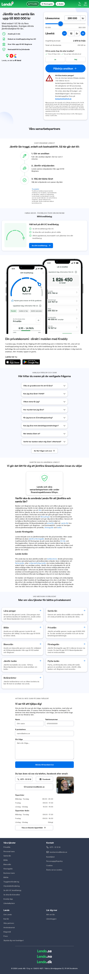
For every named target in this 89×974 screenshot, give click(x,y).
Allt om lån (50, 914)
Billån (5, 860)
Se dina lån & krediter (11, 895)
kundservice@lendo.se (58, 852)
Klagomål (7, 932)
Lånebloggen (51, 919)
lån (40, 510)
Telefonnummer (51, 719)
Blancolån (7, 864)
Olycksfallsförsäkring (11, 886)
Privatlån (6, 847)
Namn (17, 719)
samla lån (64, 523)
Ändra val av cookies (54, 870)
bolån (59, 527)
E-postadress (20, 729)
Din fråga (19, 739)
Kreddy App (8, 899)
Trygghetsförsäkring (11, 882)
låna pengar (45, 517)
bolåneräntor (52, 559)
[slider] (60, 23)
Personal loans (9, 851)
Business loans (9, 873)
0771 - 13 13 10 (55, 847)
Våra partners (8, 923)
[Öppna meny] (85, 4)
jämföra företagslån (36, 539)
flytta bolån (19, 563)
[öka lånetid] (83, 33)
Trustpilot (35, 189)
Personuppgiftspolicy (54, 861)
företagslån (49, 527)
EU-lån (63, 541)
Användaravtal (9, 927)
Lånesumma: (52, 18)
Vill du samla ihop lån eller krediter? (59, 51)
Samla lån (7, 856)
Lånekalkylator (9, 903)
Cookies (49, 865)
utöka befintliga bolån (37, 563)
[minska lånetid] (64, 33)
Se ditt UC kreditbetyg (12, 890)
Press (5, 936)
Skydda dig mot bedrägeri (13, 940)
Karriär (6, 919)
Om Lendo (7, 914)
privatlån (50, 523)
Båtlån (5, 877)
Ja (55, 59)
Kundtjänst (50, 857)
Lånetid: (50, 33)
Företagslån (8, 869)
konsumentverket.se (63, 99)
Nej (75, 59)
